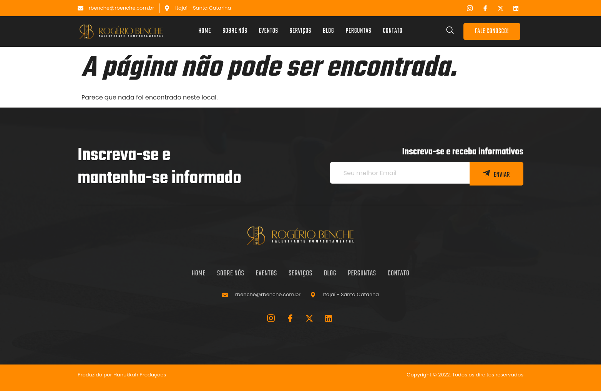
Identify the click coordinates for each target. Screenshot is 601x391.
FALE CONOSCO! (492, 31)
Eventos (268, 31)
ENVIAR (496, 175)
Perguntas (358, 31)
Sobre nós (234, 31)
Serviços (300, 31)
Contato (392, 31)
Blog (328, 31)
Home (204, 31)
